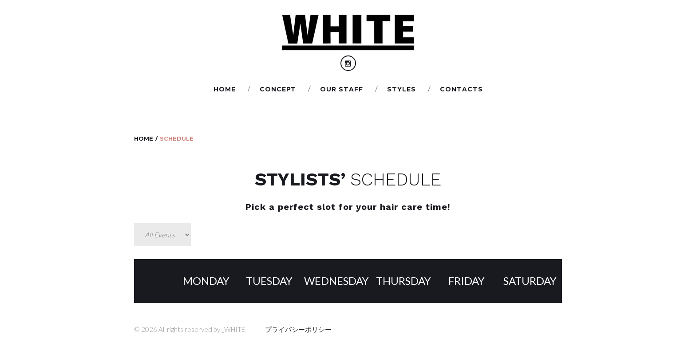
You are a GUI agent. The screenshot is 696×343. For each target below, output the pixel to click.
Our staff (341, 89)
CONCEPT (278, 89)
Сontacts (461, 89)
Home (225, 89)
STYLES (401, 89)
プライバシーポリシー (298, 329)
